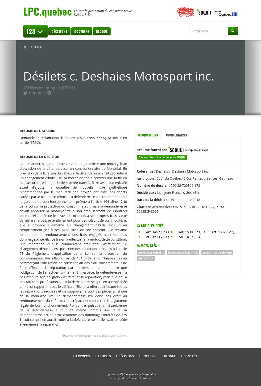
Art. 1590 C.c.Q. (190, 232)
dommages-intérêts (151, 252)
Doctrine (81, 31)
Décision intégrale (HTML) (49, 87)
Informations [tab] (148, 134)
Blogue (102, 31)
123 (35, 31)
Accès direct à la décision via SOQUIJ (163, 157)
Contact (190, 356)
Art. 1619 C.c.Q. (190, 236)
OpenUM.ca (149, 374)
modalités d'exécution (183, 252)
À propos (82, 356)
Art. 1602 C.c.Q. (223, 232)
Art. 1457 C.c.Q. (158, 232)
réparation (145, 258)
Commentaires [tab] (176, 134)
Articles (104, 356)
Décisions (59, 31)
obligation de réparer (217, 252)
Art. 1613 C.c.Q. (158, 236)
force (130, 374)
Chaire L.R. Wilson (140, 378)
